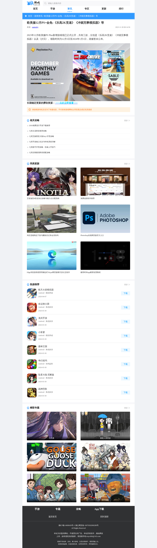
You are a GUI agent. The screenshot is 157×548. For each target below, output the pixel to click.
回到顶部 (104, 517)
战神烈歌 (42, 389)
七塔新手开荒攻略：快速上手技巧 (42, 147)
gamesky (35, 27)
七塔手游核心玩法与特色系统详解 (42, 142)
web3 (120, 509)
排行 (121, 8)
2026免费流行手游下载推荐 (39, 125)
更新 (104, 8)
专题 (57, 509)
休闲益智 (49, 364)
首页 (35, 8)
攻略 (78, 509)
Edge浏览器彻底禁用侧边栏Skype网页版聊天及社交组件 (48, 272)
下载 (126, 293)
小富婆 (41, 332)
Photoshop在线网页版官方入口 (92, 235)
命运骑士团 (43, 304)
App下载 (99, 509)
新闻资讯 (38, 16)
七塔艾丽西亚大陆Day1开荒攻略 (41, 136)
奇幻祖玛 (42, 360)
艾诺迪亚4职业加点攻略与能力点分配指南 (43, 198)
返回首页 (53, 517)
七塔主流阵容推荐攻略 (38, 131)
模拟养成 (49, 293)
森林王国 (42, 346)
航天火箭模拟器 (46, 290)
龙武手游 (42, 318)
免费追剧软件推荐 (88, 198)
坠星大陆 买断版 (46, 375)
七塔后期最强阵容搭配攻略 (39, 152)
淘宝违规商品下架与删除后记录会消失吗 (42, 235)
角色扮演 (49, 307)
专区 (86, 8)
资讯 (69, 8)
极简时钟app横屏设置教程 (91, 272)
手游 (52, 8)
